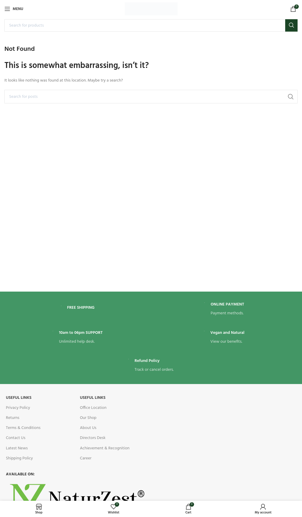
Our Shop (88, 417)
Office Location (93, 407)
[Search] (151, 25)
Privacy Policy (18, 407)
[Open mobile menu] (13, 9)
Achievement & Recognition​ (104, 448)
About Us (88, 428)
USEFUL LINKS (19, 397)
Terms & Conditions (23, 428)
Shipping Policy (19, 458)
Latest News (17, 448)
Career (85, 458)
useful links (93, 397)
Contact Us (15, 438)
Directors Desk (93, 438)
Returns (12, 417)
